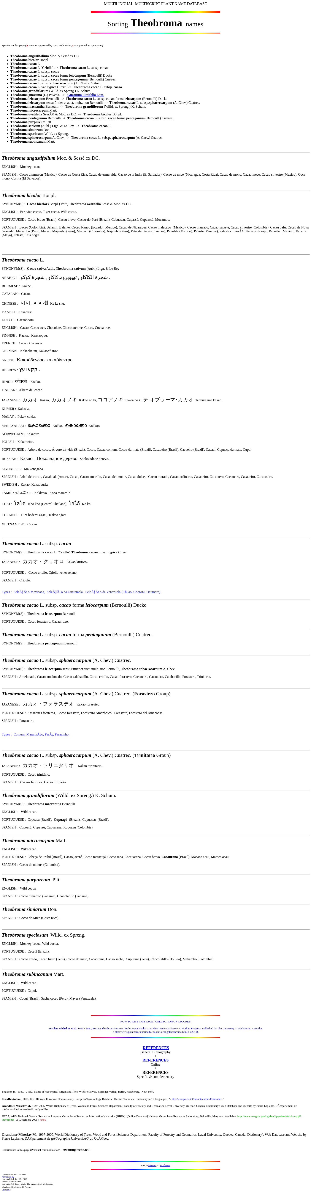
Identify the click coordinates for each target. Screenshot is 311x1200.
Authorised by (8, 1177)
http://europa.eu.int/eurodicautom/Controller (197, 1099)
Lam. (85, 95)
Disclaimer (6, 1190)
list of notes (165, 1165)
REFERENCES (156, 1048)
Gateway (152, 1165)
